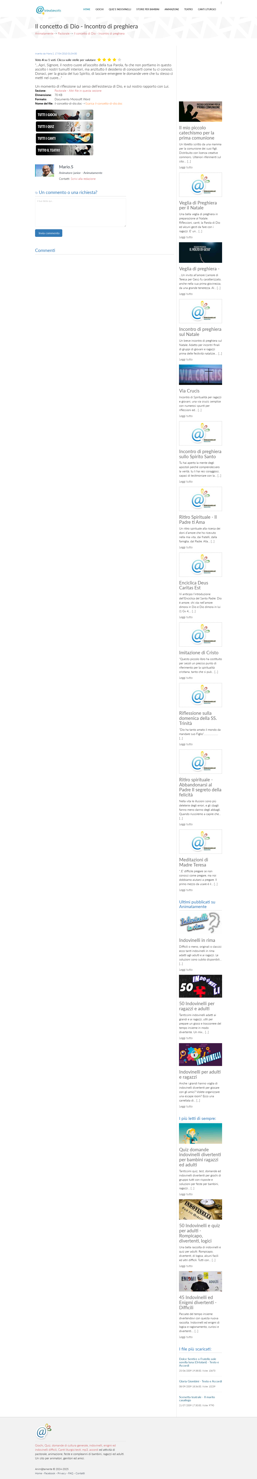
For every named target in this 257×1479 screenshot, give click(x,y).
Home (86, 9)
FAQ (70, 1472)
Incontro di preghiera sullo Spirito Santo (200, 453)
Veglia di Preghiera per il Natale (198, 205)
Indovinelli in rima (197, 940)
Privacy (62, 1472)
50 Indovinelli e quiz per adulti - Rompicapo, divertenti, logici (199, 1232)
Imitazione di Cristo (198, 652)
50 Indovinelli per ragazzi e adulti (196, 1005)
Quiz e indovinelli (120, 9)
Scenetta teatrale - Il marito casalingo (197, 1398)
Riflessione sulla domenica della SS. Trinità (198, 718)
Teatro (188, 9)
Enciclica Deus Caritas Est (193, 585)
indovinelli (95, 1445)
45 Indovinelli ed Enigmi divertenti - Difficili (198, 1302)
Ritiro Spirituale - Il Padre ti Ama (198, 519)
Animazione (172, 9)
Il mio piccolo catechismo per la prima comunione (196, 133)
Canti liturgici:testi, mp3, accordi (78, 1449)
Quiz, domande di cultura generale (66, 1445)
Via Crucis (189, 390)
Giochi (100, 9)
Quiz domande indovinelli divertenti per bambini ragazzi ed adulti (200, 1156)
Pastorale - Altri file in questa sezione (78, 90)
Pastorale (63, 33)
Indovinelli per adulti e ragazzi (200, 1074)
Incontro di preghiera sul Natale (200, 331)
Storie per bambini (147, 9)
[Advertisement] (207, 69)
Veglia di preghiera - (199, 268)
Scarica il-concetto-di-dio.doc (103, 103)
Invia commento (48, 233)
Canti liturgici (207, 9)
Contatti (80, 1472)
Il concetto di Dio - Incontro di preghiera (99, 33)
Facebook (49, 1472)
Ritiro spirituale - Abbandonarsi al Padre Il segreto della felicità (200, 786)
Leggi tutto (186, 167)
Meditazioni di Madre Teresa (193, 861)
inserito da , (56, 53)
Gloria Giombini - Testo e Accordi (200, 1381)
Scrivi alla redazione (83, 178)
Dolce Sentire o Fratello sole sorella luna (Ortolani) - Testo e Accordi (199, 1362)
